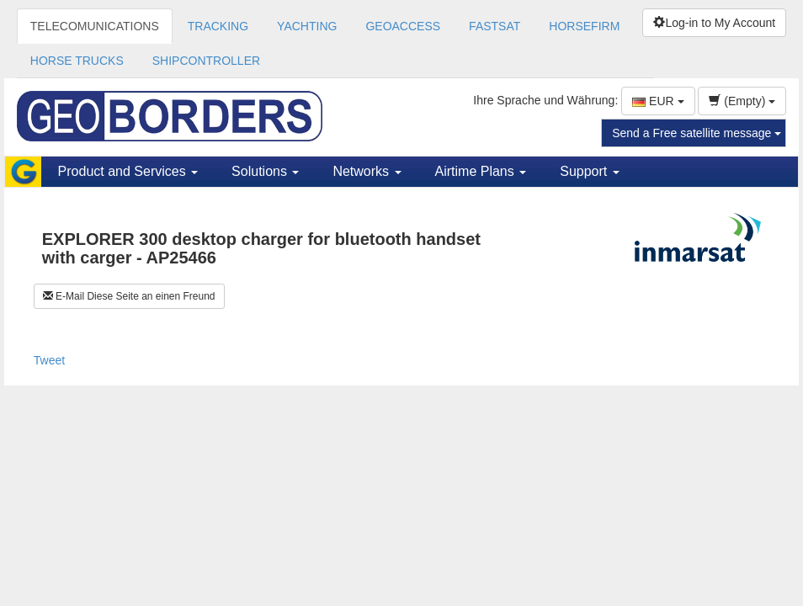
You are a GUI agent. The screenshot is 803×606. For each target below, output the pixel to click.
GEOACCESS (402, 26)
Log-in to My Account (714, 22)
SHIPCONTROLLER (206, 60)
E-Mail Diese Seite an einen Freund (129, 296)
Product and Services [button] (128, 171)
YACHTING (307, 26)
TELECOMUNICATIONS (94, 26)
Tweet (49, 360)
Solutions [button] (265, 171)
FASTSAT (494, 26)
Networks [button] (366, 171)
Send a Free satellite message (696, 133)
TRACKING (218, 26)
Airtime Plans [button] (481, 171)
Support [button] (589, 171)
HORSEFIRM (584, 26)
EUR (657, 101)
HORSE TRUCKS (77, 60)
